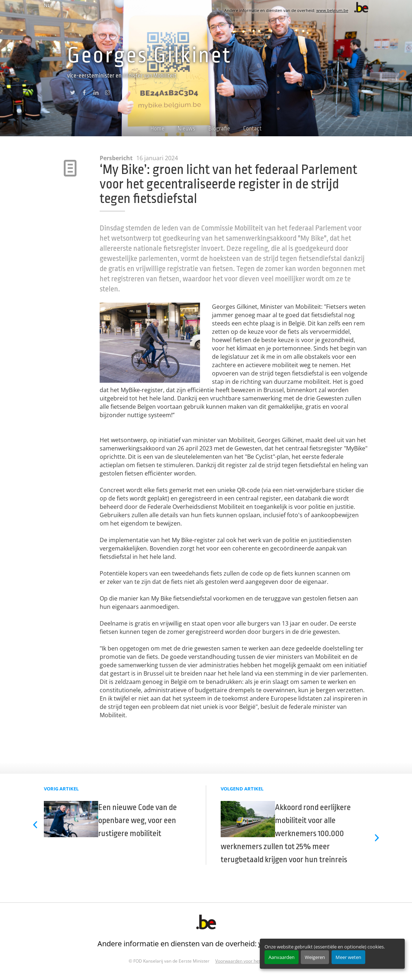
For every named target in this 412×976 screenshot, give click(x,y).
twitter (72, 92)
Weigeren (315, 957)
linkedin (96, 92)
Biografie (219, 128)
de (63, 5)
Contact (252, 128)
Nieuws (186, 128)
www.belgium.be (332, 10)
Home (157, 128)
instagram (107, 92)
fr (55, 5)
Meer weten (348, 957)
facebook (84, 92)
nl (47, 5)
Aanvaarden (282, 957)
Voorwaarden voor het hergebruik (249, 961)
